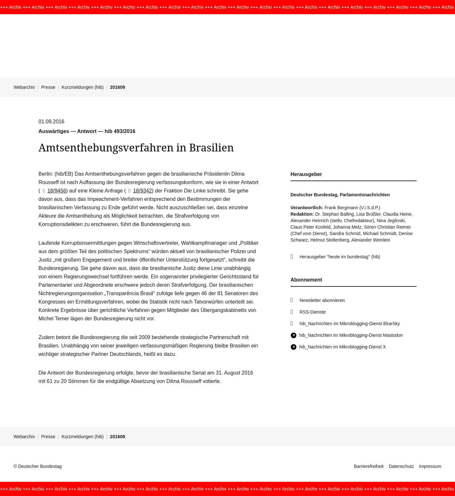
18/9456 (53, 190)
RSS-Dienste (313, 312)
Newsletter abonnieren (322, 300)
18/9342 (139, 190)
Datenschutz (401, 466)
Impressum (430, 466)
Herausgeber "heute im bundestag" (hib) (340, 256)
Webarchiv (24, 87)
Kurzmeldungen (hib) (83, 87)
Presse (48, 87)
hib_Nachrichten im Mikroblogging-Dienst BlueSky (350, 323)
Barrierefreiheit (369, 466)
